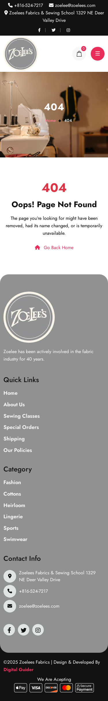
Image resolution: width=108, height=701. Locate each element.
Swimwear (15, 539)
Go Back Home (54, 247)
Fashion (12, 482)
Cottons (12, 494)
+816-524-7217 (28, 5)
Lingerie (13, 516)
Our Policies (17, 450)
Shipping (14, 439)
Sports (10, 528)
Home (50, 120)
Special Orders (21, 427)
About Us (14, 404)
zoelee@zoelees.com (74, 5)
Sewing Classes (21, 416)
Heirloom (14, 505)
